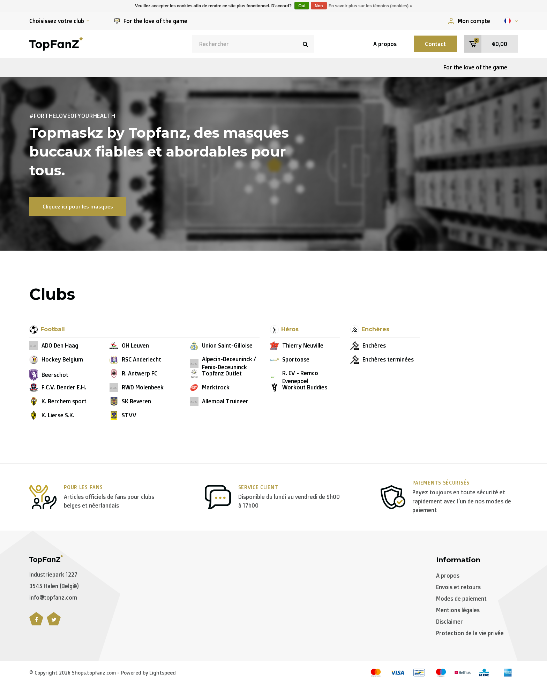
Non (319, 5)
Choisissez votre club (59, 20)
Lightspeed (162, 673)
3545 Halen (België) (54, 586)
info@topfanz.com (53, 598)
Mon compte (469, 20)
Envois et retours (458, 588)
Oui (301, 5)
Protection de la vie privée (470, 633)
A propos (378, 43)
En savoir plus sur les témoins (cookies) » (370, 5)
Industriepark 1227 (53, 575)
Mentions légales (458, 610)
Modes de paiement (461, 599)
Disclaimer (449, 622)
